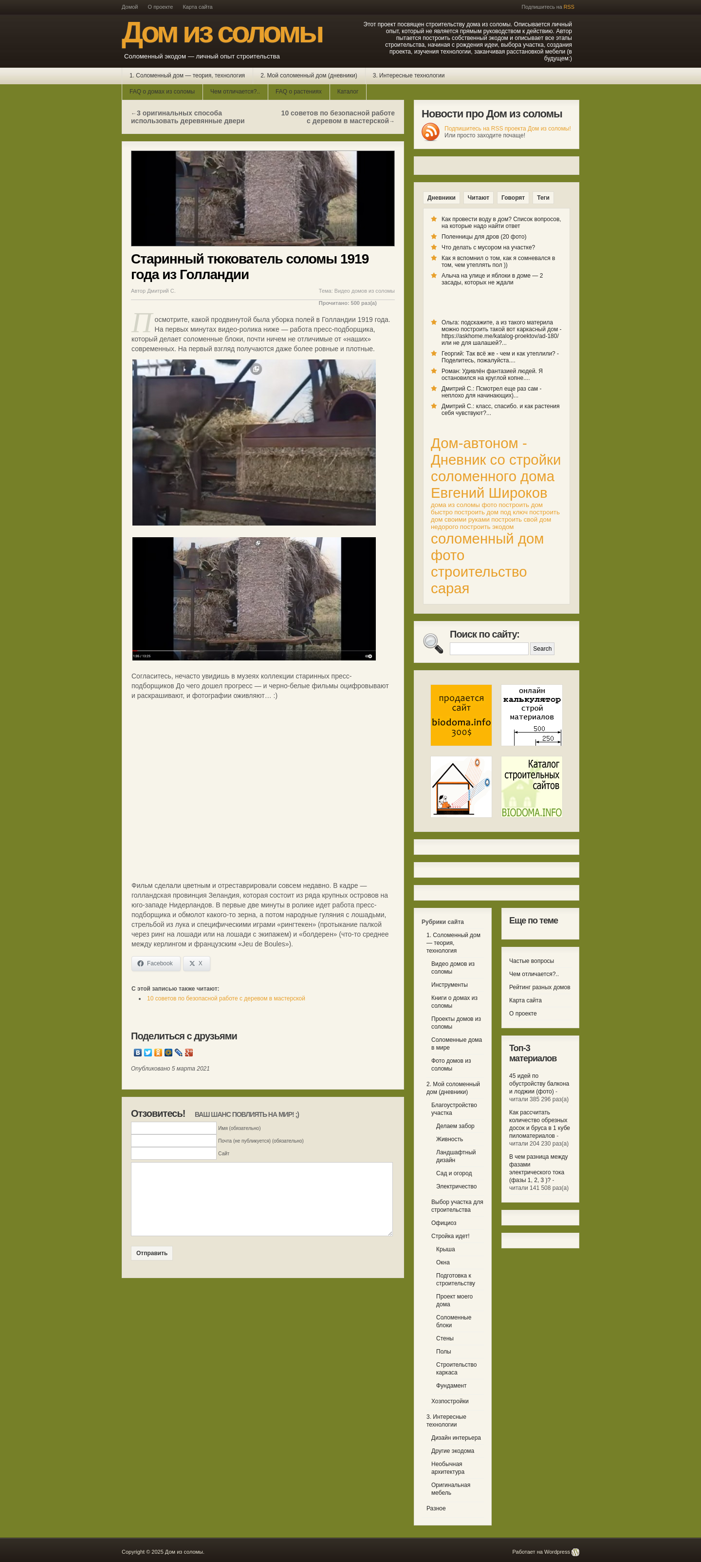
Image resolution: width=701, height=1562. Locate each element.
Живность (449, 1139)
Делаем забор (455, 1126)
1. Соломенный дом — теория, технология (187, 75)
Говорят (513, 197)
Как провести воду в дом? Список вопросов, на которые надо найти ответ (501, 222)
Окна (443, 1262)
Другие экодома (452, 1451)
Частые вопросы (531, 961)
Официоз (444, 1223)
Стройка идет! (450, 1236)
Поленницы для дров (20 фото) (484, 236)
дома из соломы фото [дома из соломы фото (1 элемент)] (464, 504)
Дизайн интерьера (456, 1437)
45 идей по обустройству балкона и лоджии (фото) (539, 1084)
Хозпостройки (450, 1401)
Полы (443, 1351)
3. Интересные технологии (409, 75)
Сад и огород (454, 1173)
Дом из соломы (222, 32)
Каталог (348, 91)
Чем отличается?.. (235, 91)
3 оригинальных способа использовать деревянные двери (188, 117)
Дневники (441, 197)
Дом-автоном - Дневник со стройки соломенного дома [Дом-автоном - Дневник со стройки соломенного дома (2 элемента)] (496, 459)
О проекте (160, 7)
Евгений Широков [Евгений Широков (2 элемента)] (489, 493)
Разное (436, 1508)
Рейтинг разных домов (540, 987)
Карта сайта (197, 7)
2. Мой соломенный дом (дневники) (308, 75)
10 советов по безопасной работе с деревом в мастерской (338, 117)
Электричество (456, 1186)
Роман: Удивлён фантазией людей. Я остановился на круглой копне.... (492, 374)
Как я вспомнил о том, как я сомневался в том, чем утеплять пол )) (498, 261)
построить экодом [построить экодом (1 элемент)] (487, 526)
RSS (569, 7)
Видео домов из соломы (364, 291)
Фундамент (451, 1385)
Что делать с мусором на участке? (488, 247)
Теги (543, 197)
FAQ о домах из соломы (162, 91)
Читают (478, 197)
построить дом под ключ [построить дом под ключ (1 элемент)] (491, 512)
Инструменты (449, 984)
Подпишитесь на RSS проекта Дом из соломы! (507, 128)
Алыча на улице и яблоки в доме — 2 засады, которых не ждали (492, 279)
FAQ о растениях (299, 91)
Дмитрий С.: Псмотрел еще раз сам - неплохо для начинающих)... (491, 392)
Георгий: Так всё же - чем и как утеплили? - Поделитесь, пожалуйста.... (500, 357)
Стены (445, 1338)
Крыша (445, 1249)
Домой (130, 7)
